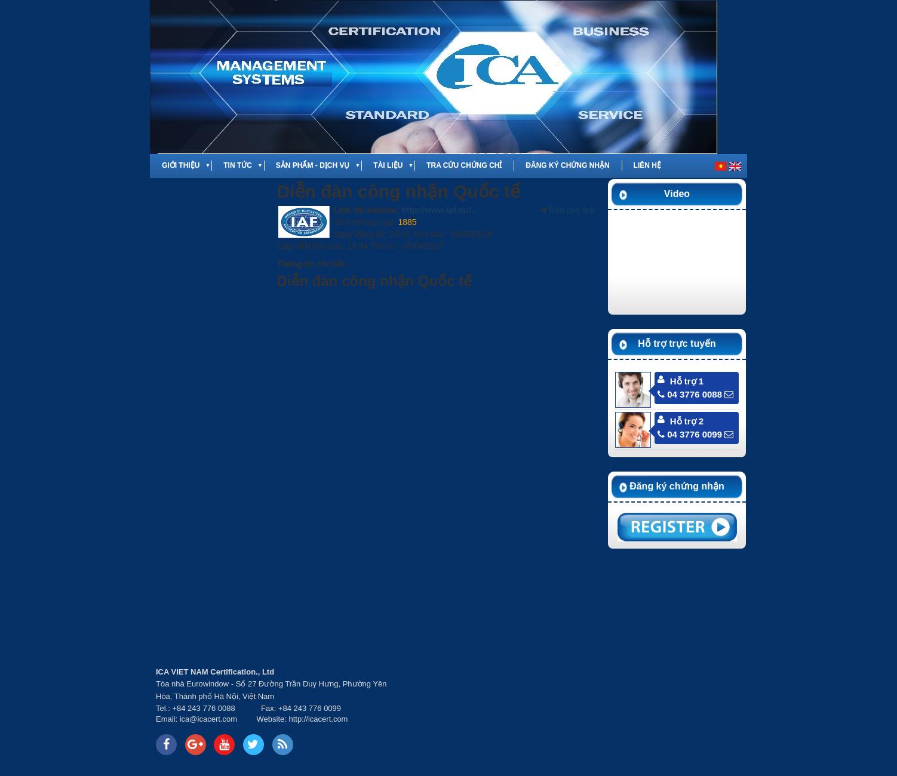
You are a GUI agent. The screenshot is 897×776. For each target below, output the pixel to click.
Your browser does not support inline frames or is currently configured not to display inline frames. (293, 606)
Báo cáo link (572, 210)
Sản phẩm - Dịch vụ (313, 165)
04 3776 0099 (690, 434)
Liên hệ (647, 165)
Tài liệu (388, 165)
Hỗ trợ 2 (687, 421)
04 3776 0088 (690, 394)
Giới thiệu (180, 165)
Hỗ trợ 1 (687, 381)
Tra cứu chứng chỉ (464, 165)
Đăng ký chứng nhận (567, 165)
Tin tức (237, 165)
